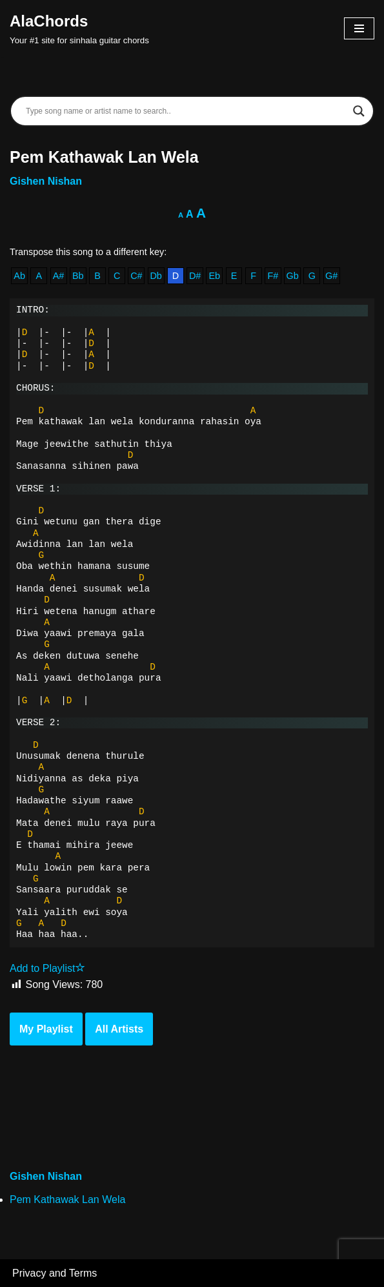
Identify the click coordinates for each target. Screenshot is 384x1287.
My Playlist (46, 1029)
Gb (293, 276)
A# (59, 276)
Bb (78, 276)
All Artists (119, 1029)
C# (136, 276)
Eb (214, 276)
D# (195, 276)
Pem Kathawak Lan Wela (67, 1199)
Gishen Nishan (46, 181)
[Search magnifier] (359, 111)
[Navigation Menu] (359, 28)
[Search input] (186, 111)
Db (155, 276)
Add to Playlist (47, 968)
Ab (19, 276)
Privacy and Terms (54, 1273)
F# (273, 276)
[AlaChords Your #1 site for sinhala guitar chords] (79, 28)
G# (331, 276)
